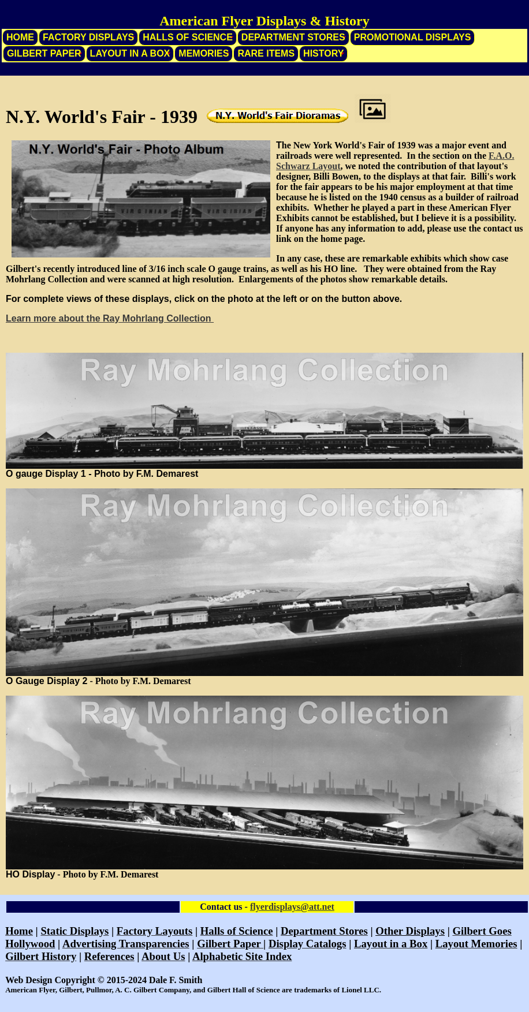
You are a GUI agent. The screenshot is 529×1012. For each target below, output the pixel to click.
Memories (203, 53)
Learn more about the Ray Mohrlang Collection (110, 318)
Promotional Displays (412, 37)
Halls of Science (188, 37)
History (323, 53)
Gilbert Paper (44, 53)
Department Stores (293, 37)
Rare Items (266, 53)
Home (20, 37)
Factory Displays (88, 37)
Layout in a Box (130, 53)
